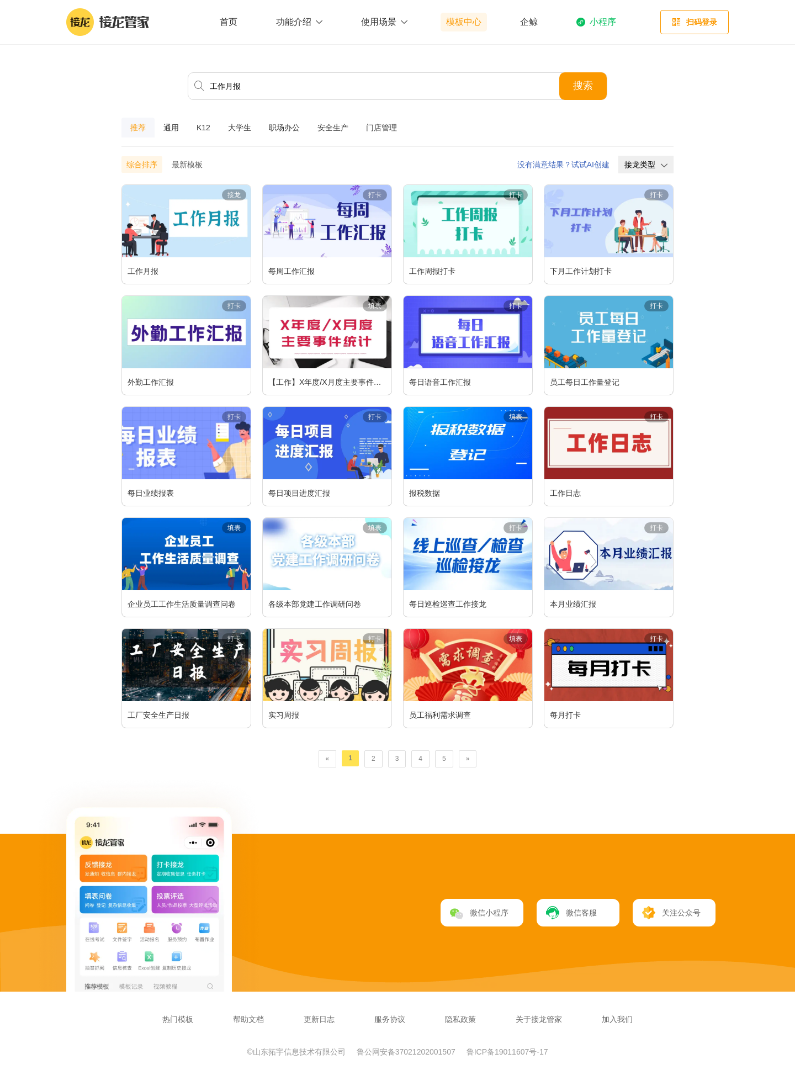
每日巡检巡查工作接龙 (447, 604)
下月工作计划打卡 (581, 271)
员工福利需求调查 (440, 715)
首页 (228, 22)
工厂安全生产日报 (158, 715)
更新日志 (319, 1019)
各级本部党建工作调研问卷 (314, 604)
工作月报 (143, 271)
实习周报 (283, 715)
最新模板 (187, 164)
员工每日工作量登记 (584, 382)
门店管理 (381, 127)
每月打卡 (565, 715)
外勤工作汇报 (151, 382)
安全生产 (332, 127)
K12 (203, 127)
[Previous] (328, 758)
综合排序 (141, 164)
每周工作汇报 (291, 271)
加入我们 (617, 1019)
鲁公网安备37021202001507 (407, 1051)
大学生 (239, 127)
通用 (171, 127)
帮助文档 (248, 1019)
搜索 (583, 85)
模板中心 (463, 22)
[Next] (468, 758)
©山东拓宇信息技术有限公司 (297, 1051)
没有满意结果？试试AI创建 (563, 164)
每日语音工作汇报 (440, 382)
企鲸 (529, 22)
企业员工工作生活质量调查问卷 (182, 604)
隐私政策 (460, 1019)
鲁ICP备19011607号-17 (507, 1051)
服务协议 (389, 1019)
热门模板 (177, 1019)
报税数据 (424, 493)
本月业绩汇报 (573, 604)
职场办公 (284, 127)
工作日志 (565, 493)
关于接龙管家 (539, 1019)
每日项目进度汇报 (299, 493)
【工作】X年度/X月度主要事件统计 (328, 382)
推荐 (138, 127)
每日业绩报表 (151, 493)
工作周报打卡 (432, 271)
